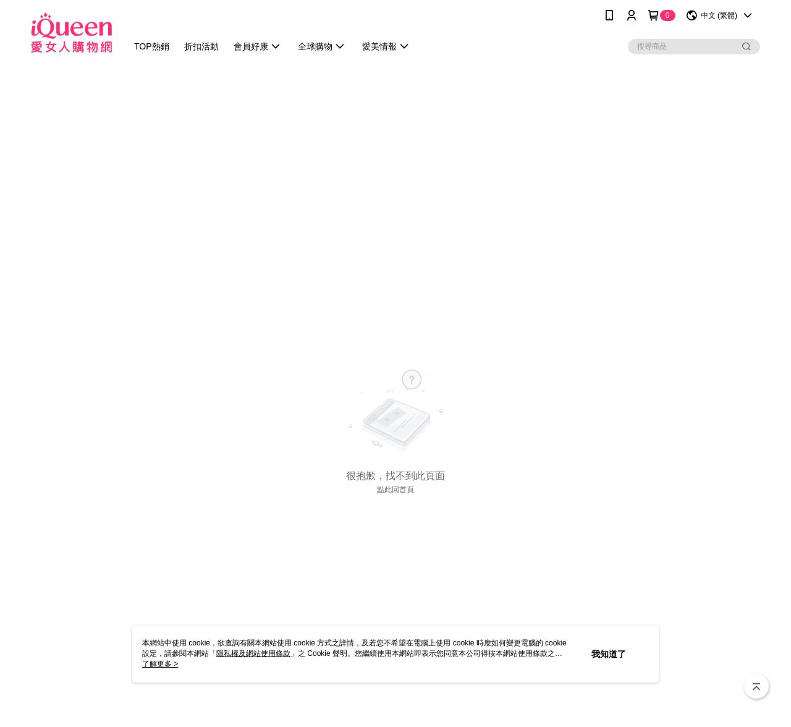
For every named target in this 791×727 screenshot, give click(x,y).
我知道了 (608, 654)
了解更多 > (160, 664)
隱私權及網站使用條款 (253, 653)
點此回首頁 (395, 489)
